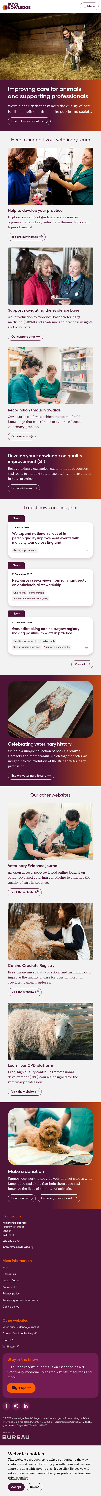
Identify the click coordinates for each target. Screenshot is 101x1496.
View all (83, 664)
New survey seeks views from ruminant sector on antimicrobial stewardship (50, 582)
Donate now (22, 1198)
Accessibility (10, 1287)
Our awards (22, 436)
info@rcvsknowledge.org (18, 1247)
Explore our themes (27, 237)
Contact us (9, 1274)
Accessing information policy (20, 1300)
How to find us (11, 1280)
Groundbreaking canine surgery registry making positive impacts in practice (45, 630)
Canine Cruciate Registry (20, 1333)
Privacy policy (11, 1293)
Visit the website (25, 892)
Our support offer (25, 336)
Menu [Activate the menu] (89, 6)
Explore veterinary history (31, 776)
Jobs (5, 1267)
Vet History (11, 1346)
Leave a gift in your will (59, 1198)
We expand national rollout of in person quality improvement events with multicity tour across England (45, 538)
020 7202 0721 (11, 1241)
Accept (16, 1487)
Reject (34, 1487)
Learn (8, 1340)
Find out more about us (29, 121)
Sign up (21, 1387)
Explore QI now (24, 488)
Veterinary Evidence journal (21, 1327)
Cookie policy (11, 1306)
